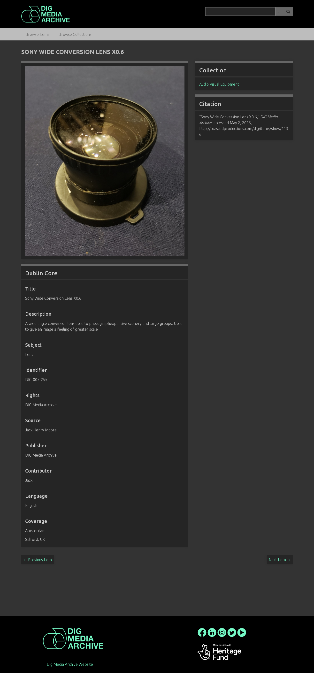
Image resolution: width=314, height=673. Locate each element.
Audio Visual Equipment (219, 84)
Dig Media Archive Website (70, 664)
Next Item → (280, 560)
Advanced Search (279, 11)
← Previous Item (37, 560)
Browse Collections (75, 34)
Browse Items (37, 34)
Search (288, 11)
